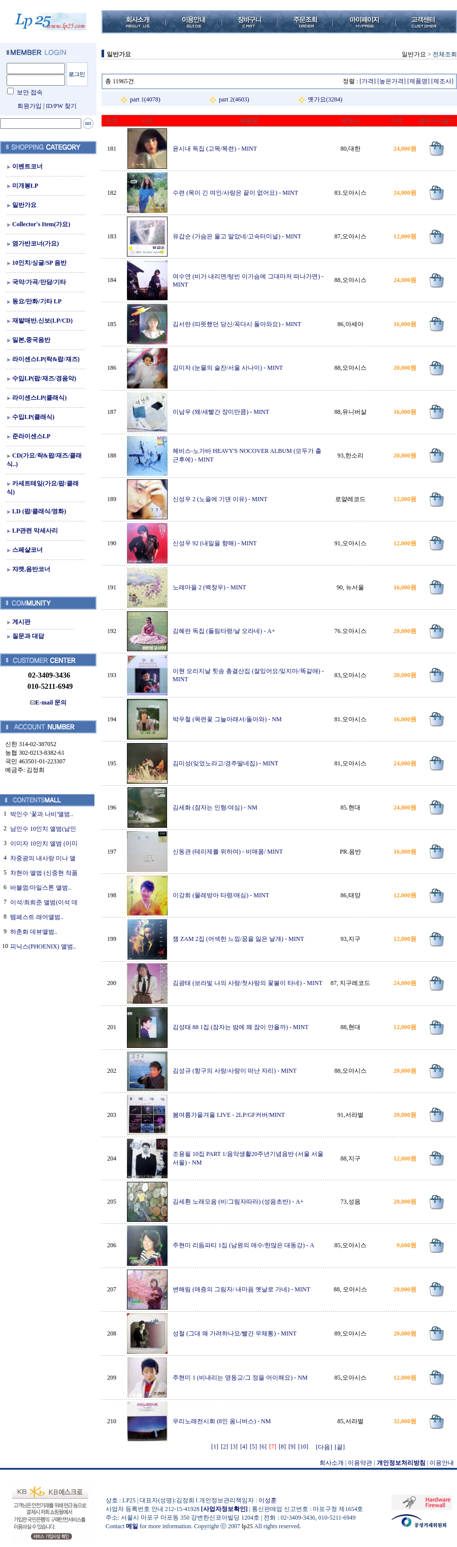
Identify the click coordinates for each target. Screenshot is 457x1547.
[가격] (368, 81)
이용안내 (442, 1462)
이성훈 (267, 1500)
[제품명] (418, 81)
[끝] (340, 1447)
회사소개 (331, 1462)
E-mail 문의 (48, 702)
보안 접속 (30, 92)
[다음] (324, 1447)
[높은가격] (391, 81)
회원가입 (29, 106)
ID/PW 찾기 (61, 106)
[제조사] (442, 81)
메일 (132, 1526)
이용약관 (360, 1462)
